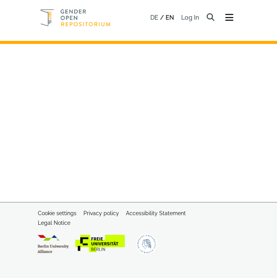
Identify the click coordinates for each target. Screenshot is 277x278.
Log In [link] (190, 17)
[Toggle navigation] (229, 17)
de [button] (155, 17)
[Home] (75, 18)
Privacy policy (101, 213)
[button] (211, 17)
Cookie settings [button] (57, 213)
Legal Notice (54, 223)
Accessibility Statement (156, 213)
